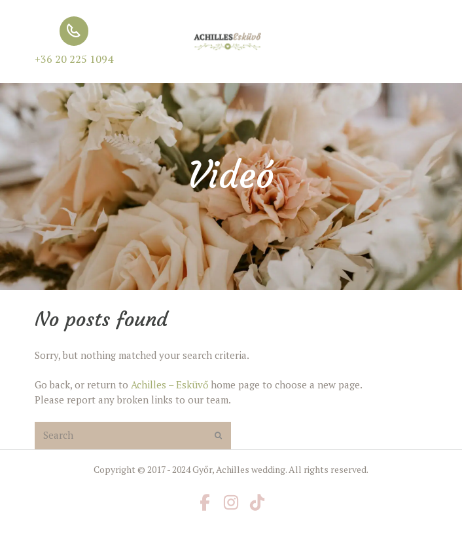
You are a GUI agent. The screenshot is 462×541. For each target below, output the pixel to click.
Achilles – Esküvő (169, 384)
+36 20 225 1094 (74, 59)
